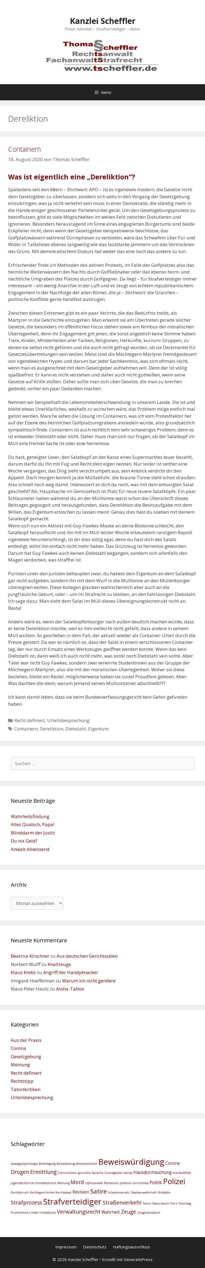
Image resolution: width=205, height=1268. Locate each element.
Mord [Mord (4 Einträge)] (77, 1182)
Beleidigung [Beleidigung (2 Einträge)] (47, 1164)
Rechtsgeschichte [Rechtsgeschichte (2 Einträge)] (42, 1192)
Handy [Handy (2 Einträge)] (128, 1173)
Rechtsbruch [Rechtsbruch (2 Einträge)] (20, 1192)
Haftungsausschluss (131, 1246)
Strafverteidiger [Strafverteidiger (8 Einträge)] (72, 1201)
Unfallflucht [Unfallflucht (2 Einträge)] (47, 1212)
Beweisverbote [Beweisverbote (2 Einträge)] (86, 1164)
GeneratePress (138, 1259)
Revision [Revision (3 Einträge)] (80, 1192)
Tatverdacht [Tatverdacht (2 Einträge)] (160, 1203)
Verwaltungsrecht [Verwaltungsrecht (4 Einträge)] (78, 1211)
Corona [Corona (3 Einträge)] (172, 1163)
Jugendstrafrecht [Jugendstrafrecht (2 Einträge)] (22, 1183)
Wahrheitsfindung (30, 816)
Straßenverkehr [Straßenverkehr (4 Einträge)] (122, 1202)
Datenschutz (94, 1246)
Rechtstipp (22, 1081)
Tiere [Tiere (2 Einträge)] (173, 1203)
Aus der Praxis (26, 1040)
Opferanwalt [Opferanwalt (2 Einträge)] (94, 1183)
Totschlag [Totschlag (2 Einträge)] (184, 1203)
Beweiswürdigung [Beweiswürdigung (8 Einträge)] (131, 1161)
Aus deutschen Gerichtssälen (87, 956)
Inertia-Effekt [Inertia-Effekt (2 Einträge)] (182, 1173)
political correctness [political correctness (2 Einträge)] (134, 1183)
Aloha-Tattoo (70, 989)
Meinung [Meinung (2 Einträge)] (63, 1183)
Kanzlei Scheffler (102, 20)
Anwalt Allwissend (30, 849)
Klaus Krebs (23, 972)
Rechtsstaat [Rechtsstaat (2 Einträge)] (63, 1192)
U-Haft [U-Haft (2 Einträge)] (33, 1212)
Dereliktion (51, 729)
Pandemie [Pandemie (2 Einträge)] (111, 1183)
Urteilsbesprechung (68, 720)
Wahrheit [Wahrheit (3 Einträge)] (111, 1212)
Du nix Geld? (24, 841)
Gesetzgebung (26, 1056)
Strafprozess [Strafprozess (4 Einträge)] (26, 1202)
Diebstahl (75, 729)
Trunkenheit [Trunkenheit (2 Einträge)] (19, 1212)
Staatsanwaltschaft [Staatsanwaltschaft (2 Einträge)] (144, 1192)
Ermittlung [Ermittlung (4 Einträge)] (43, 1171)
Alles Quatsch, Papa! (32, 824)
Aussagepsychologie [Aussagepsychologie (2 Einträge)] (24, 1164)
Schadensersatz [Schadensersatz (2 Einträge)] (119, 1192)
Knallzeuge (59, 964)
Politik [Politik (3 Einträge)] (156, 1182)
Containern (24, 149)
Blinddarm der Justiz (33, 833)
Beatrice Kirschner (30, 956)
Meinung (20, 1064)
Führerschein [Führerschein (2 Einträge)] (67, 1173)
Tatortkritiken (25, 1089)
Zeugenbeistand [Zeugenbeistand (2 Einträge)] (148, 1212)
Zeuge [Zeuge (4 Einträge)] (128, 1211)
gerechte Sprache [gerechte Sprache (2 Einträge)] (90, 1173)
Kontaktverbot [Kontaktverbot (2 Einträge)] (46, 1183)
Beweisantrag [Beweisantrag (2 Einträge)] (66, 1164)
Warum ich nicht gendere (89, 981)
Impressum (66, 1246)
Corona (18, 1048)
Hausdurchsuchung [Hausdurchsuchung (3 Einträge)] (153, 1172)
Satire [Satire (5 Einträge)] (98, 1191)
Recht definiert (29, 720)
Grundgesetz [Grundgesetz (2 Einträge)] (114, 1173)
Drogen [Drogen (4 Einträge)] (20, 1171)
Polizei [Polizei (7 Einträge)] (174, 1181)
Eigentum (98, 729)
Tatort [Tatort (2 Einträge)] (147, 1203)
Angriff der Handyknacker (70, 972)
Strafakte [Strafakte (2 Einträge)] (164, 1192)
